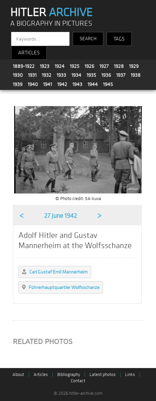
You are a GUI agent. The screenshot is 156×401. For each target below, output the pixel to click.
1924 (60, 66)
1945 (108, 84)
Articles (41, 374)
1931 (32, 75)
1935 (91, 75)
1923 (44, 66)
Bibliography (68, 374)
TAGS (119, 39)
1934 (76, 75)
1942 (62, 84)
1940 (33, 84)
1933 (61, 75)
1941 (47, 84)
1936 (106, 75)
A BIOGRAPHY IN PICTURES (51, 23)
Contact (78, 381)
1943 (77, 84)
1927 (104, 66)
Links (130, 374)
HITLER (51, 12)
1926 (89, 66)
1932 (46, 75)
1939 (17, 84)
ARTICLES (29, 52)
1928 (119, 66)
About (18, 374)
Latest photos (103, 374)
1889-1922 (24, 66)
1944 (93, 84)
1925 (74, 66)
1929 (134, 66)
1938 (136, 75)
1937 (120, 75)
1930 (18, 75)
